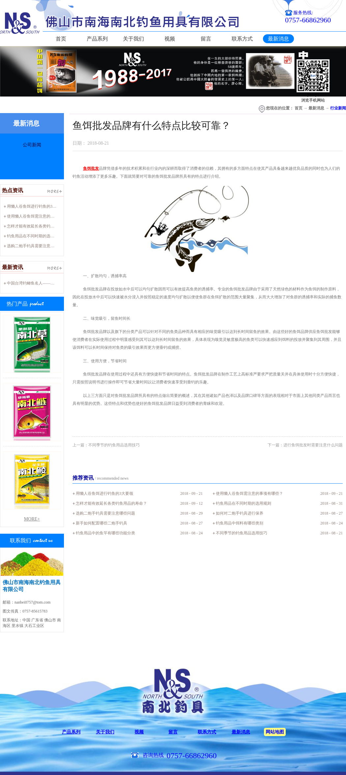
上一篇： (106, 445)
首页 (61, 39)
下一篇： (305, 445)
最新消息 (316, 108)
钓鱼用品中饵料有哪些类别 (239, 523)
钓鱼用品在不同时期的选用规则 (34, 236)
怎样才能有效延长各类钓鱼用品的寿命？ (42, 226)
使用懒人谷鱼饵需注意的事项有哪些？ (40, 216)
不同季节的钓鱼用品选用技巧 (241, 533)
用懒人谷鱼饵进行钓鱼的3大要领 (35, 206)
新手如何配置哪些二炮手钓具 (101, 523)
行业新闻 (338, 108)
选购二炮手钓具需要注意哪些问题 (36, 246)
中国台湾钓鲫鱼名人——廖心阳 (34, 283)
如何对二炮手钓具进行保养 (239, 513)
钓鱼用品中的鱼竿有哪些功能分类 (105, 533)
